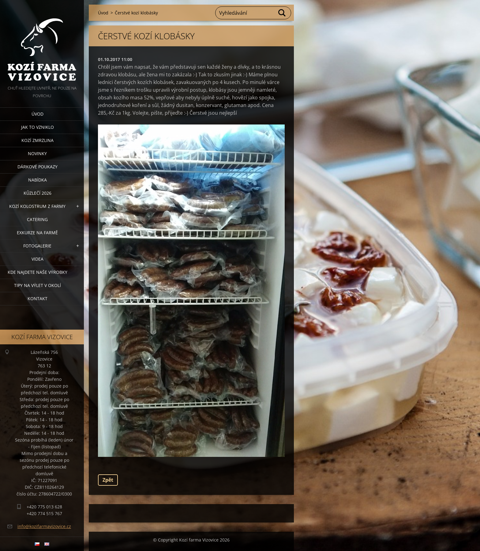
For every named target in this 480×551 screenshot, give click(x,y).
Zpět (108, 479)
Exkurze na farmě (37, 232)
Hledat (282, 12)
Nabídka (37, 180)
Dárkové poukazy (37, 167)
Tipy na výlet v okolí (37, 285)
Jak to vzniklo (37, 127)
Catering (37, 219)
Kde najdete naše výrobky (37, 272)
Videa (37, 259)
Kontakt (37, 298)
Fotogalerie (37, 246)
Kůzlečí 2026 (37, 193)
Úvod (37, 114)
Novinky (37, 153)
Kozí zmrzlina (37, 140)
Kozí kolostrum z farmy (37, 206)
